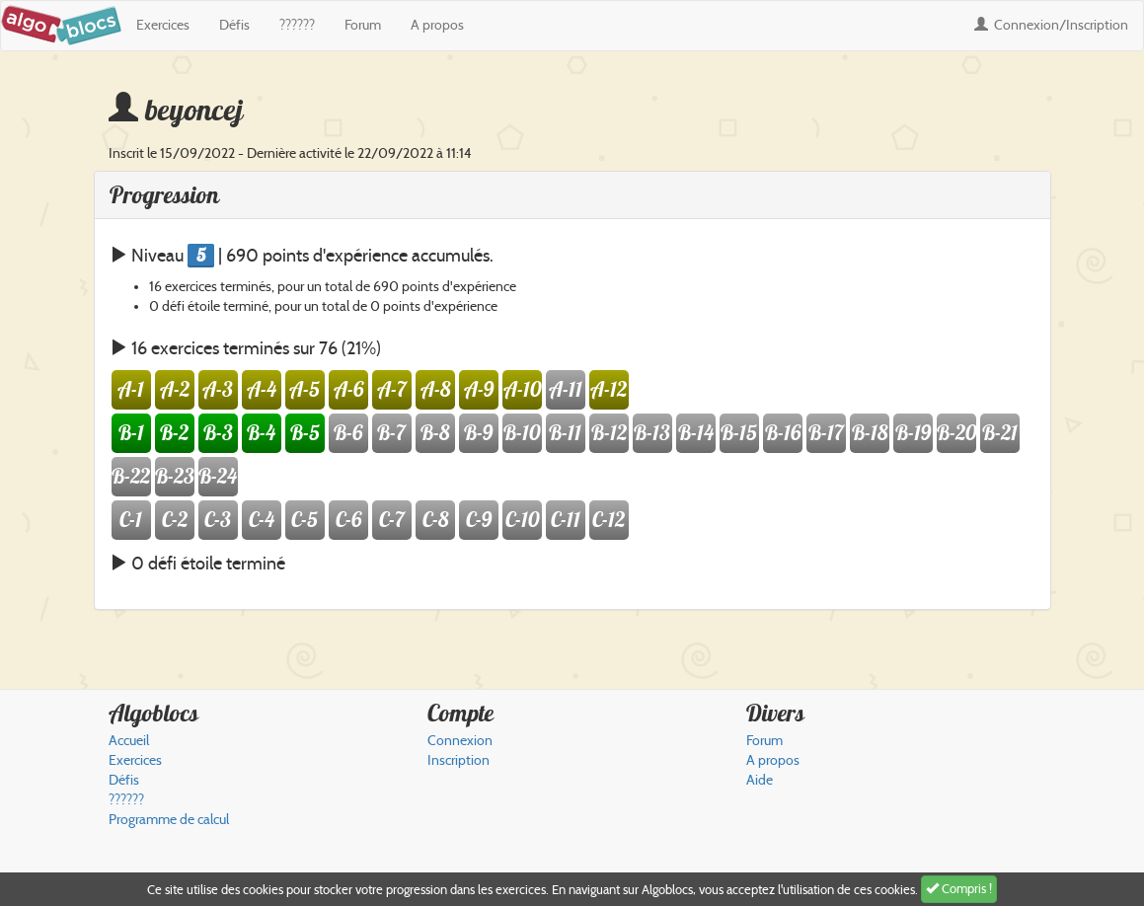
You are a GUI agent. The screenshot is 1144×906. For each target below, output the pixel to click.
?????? (297, 25)
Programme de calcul (169, 819)
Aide (759, 780)
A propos (437, 25)
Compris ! (959, 888)
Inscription (458, 760)
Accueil (129, 740)
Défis (234, 25)
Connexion (1051, 25)
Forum (362, 25)
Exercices (163, 25)
